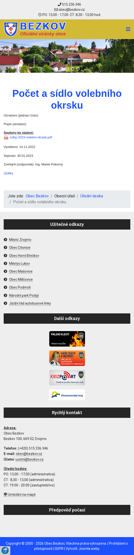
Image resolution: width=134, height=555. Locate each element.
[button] (56, 69)
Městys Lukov (19, 263)
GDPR (59, 549)
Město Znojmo (20, 240)
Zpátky (8, 173)
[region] (67, 56)
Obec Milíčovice (21, 279)
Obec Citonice (19, 247)
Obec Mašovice (21, 271)
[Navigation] (128, 29)
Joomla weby (89, 549)
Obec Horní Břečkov (24, 256)
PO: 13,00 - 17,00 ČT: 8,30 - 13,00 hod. (69, 15)
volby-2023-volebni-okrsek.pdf (31, 137)
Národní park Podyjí (24, 295)
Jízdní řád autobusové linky (30, 303)
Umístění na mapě (20, 495)
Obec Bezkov (54, 543)
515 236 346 (69, 4)
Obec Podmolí (20, 287)
